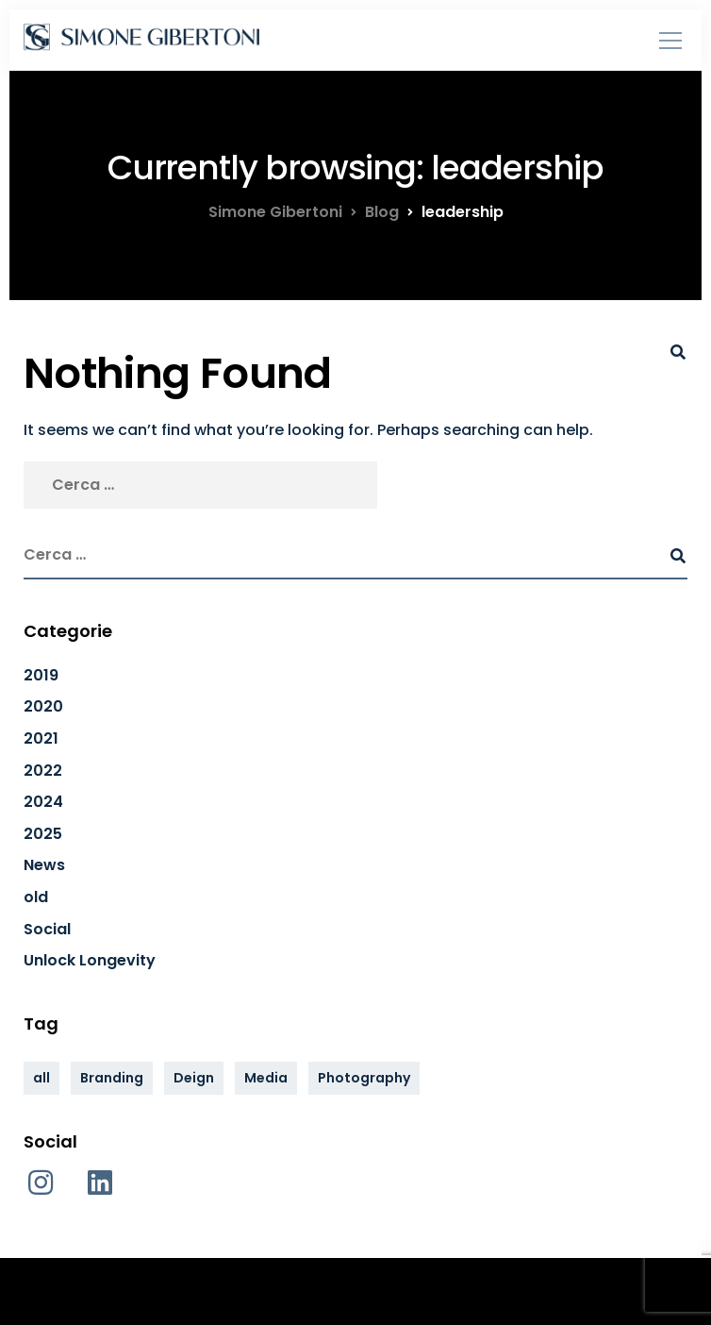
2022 (43, 770)
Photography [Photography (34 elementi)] (364, 1077)
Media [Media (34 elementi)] (266, 1077)
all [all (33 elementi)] (41, 1077)
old (36, 897)
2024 (43, 802)
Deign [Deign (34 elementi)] (194, 1077)
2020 (43, 706)
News (44, 865)
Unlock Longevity (90, 960)
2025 (43, 834)
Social (47, 929)
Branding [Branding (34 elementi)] (111, 1077)
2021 (41, 738)
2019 (41, 675)
